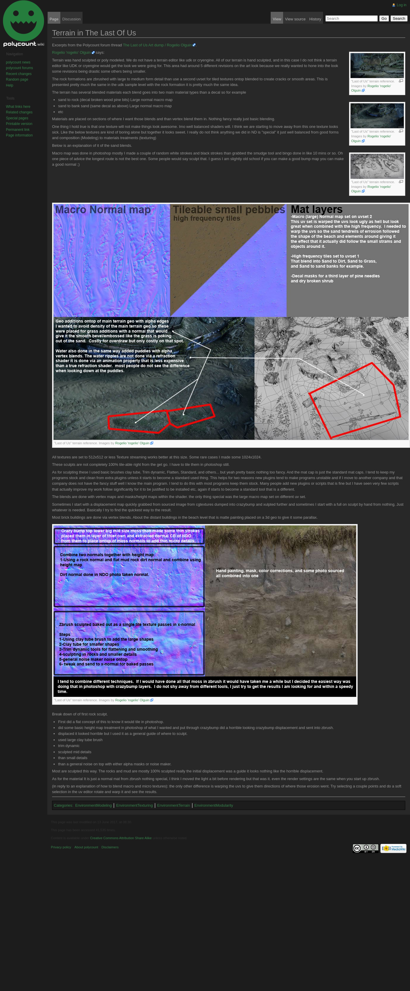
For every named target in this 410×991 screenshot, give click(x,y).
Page (54, 19)
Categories (63, 805)
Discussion (71, 19)
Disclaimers (110, 847)
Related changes (19, 112)
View (277, 19)
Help (9, 85)
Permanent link (18, 130)
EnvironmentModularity (213, 805)
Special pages (17, 118)
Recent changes (19, 74)
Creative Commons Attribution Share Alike (120, 838)
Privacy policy (61, 847)
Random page (17, 79)
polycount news (18, 62)
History (315, 19)
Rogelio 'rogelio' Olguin (71, 52)
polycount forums (19, 68)
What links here (18, 107)
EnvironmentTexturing (134, 805)
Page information (19, 135)
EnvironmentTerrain (173, 805)
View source (295, 19)
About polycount (86, 847)
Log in (401, 5)
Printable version (19, 124)
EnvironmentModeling (93, 805)
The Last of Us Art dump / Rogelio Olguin (157, 45)
